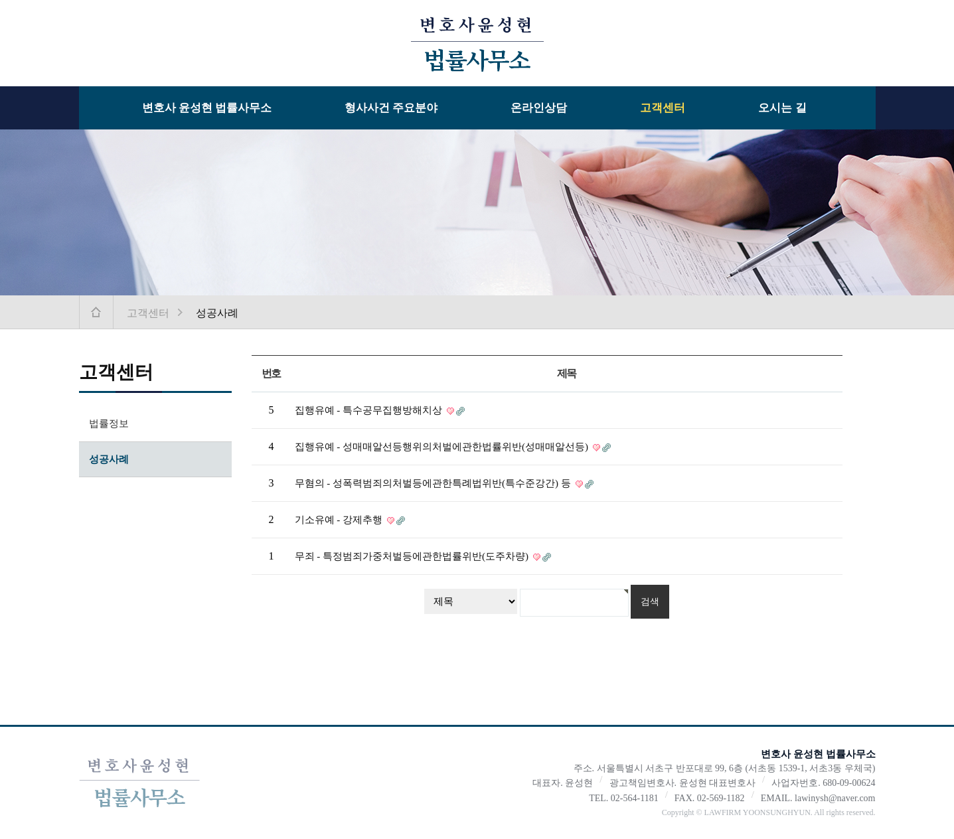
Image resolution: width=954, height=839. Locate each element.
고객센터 (662, 108)
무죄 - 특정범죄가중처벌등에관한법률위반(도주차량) (413, 556)
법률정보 (109, 423)
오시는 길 (782, 108)
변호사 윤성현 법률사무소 (207, 108)
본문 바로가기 (0, 0)
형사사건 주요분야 (391, 108)
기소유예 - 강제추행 (340, 519)
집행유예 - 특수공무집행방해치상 (370, 410)
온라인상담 (539, 108)
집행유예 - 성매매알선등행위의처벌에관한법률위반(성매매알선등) (443, 446)
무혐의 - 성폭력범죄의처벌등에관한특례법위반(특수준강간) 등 (434, 483)
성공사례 (109, 459)
